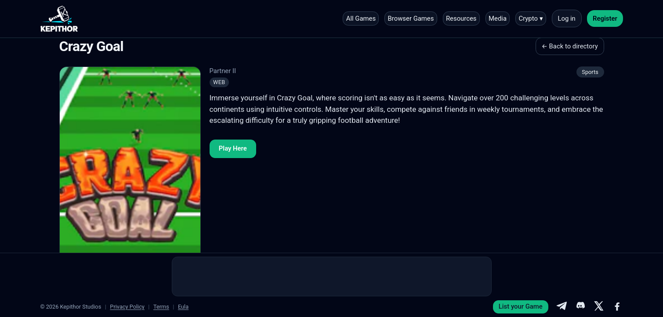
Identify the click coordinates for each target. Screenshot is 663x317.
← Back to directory (570, 46)
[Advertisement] (332, 276)
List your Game (521, 306)
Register (605, 18)
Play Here (233, 148)
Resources (461, 18)
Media (498, 18)
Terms (161, 306)
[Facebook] (617, 306)
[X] (599, 306)
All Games (361, 18)
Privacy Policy (127, 306)
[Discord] (580, 306)
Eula (183, 306)
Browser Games (411, 18)
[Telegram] (561, 306)
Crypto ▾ (530, 18)
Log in (566, 18)
